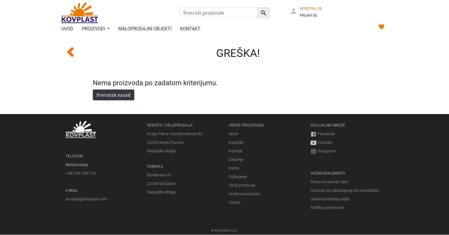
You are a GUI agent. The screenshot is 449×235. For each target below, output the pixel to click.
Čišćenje (236, 159)
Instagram (323, 151)
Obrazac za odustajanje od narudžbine (344, 190)
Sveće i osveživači (244, 194)
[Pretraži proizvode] (218, 12)
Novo (233, 134)
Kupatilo (236, 142)
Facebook (322, 134)
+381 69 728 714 (81, 173)
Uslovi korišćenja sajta (330, 199)
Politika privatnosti (327, 207)
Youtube (321, 142)
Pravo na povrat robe (329, 182)
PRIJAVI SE (308, 15)
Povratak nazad (114, 95)
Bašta (234, 168)
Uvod (67, 28)
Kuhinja (235, 151)
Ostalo (235, 202)
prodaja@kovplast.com (86, 199)
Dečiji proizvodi (242, 185)
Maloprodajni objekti (145, 28)
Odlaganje (238, 176)
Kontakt (190, 28)
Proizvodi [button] (94, 28)
